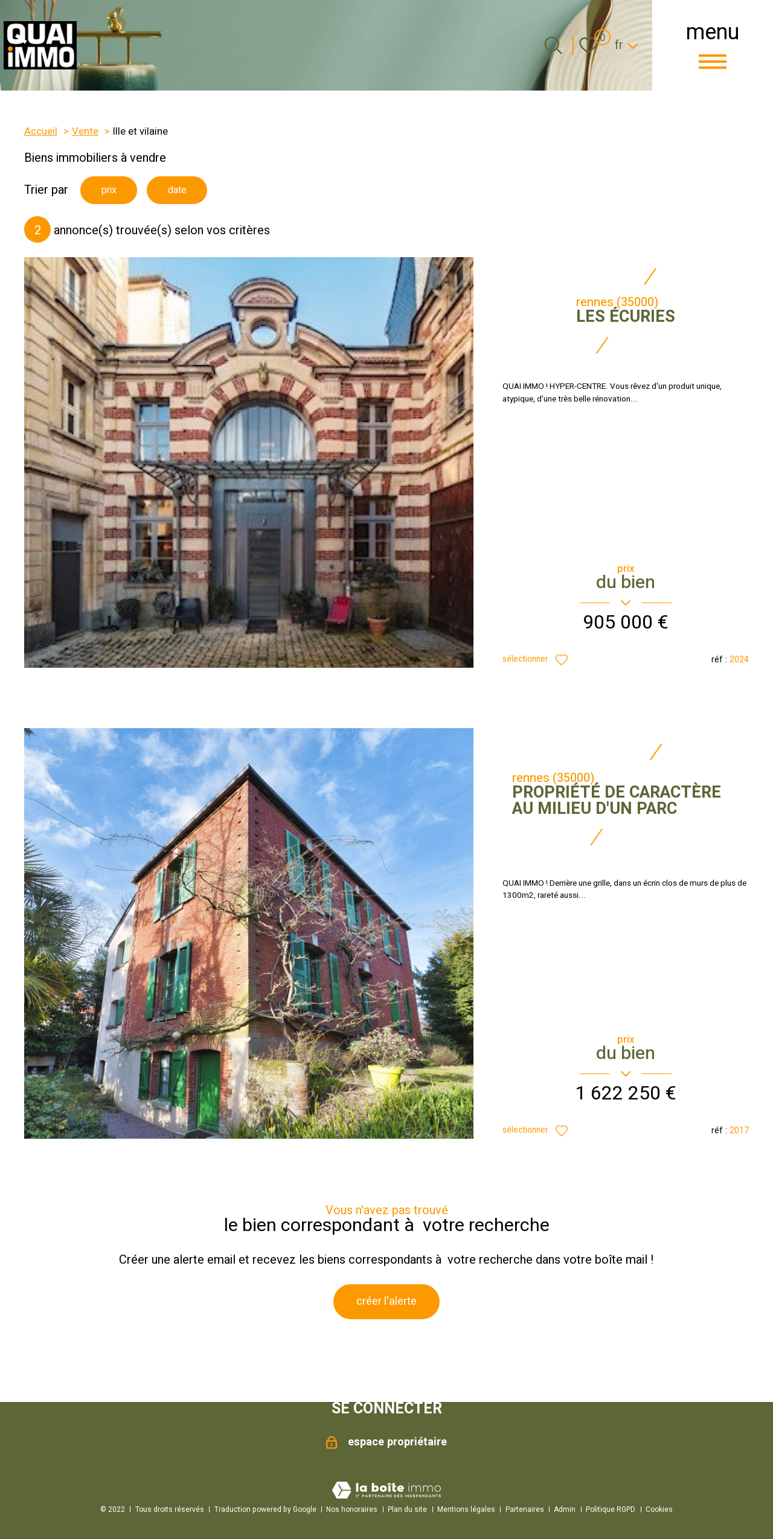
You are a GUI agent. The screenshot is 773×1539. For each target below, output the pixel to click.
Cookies (659, 1509)
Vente (85, 131)
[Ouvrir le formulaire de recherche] (553, 45)
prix (112, 191)
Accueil (40, 131)
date (188, 191)
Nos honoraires (351, 1509)
